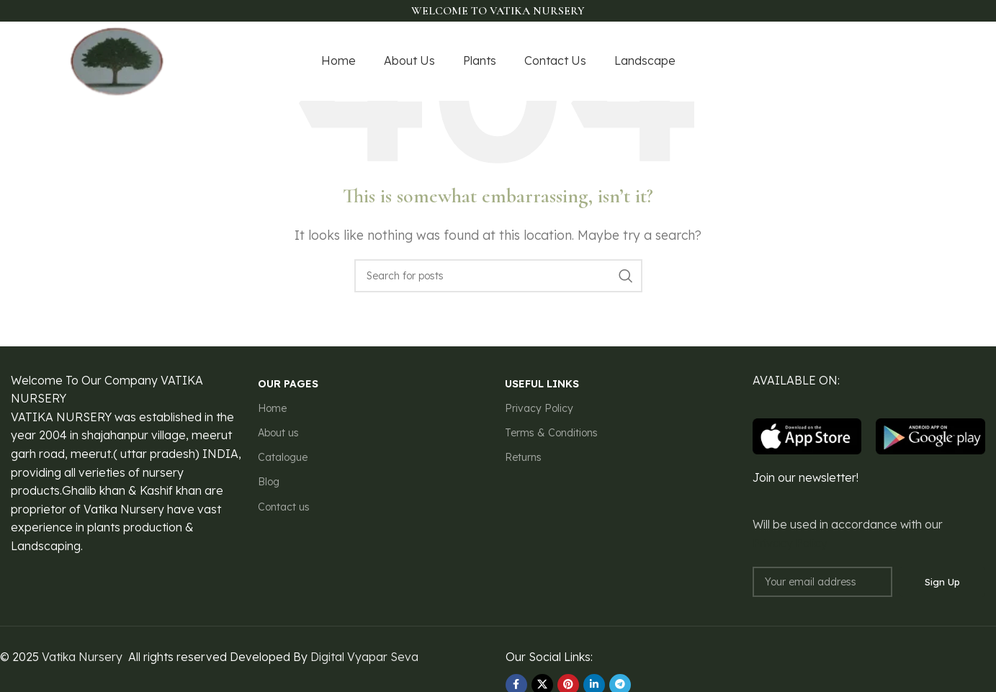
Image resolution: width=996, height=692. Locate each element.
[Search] (498, 275)
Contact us (284, 506)
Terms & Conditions (551, 432)
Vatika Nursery (82, 657)
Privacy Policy (539, 408)
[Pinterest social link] (918, 61)
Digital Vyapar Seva (364, 657)
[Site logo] (117, 60)
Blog (268, 481)
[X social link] (862, 61)
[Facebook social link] (845, 61)
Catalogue (283, 457)
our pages (288, 383)
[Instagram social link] (880, 61)
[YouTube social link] (899, 61)
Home (272, 408)
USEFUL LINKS (542, 383)
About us (278, 432)
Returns (523, 457)
